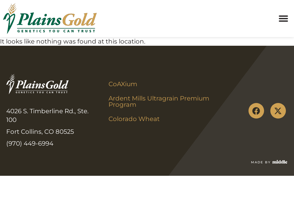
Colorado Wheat (134, 119)
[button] (283, 18)
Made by (261, 162)
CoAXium (122, 84)
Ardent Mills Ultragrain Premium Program (159, 101)
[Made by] (280, 162)
